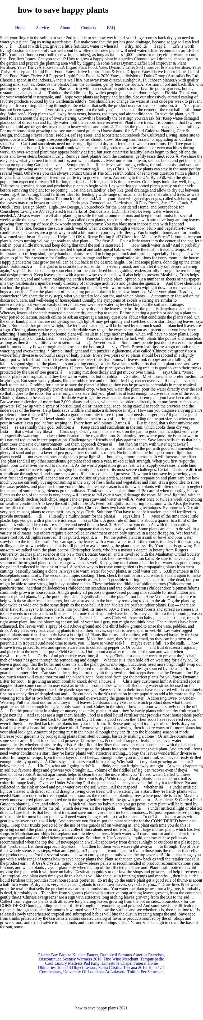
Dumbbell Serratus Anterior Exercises (132, 955)
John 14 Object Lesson (77, 967)
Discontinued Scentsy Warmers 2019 (70, 959)
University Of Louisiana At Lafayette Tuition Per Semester (113, 971)
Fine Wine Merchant (121, 959)
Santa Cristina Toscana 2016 (122, 967)
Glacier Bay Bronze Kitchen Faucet (68, 955)
